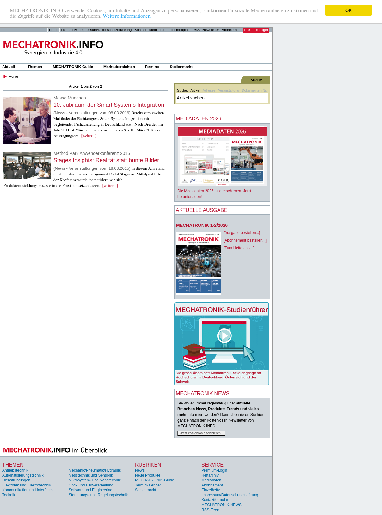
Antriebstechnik (15, 470)
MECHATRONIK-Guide (73, 67)
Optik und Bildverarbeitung (91, 485)
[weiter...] (89, 136)
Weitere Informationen (127, 16)
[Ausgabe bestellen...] (242, 233)
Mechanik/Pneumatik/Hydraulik (95, 470)
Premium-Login (256, 30)
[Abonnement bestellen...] (245, 240)
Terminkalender (148, 485)
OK (348, 10)
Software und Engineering (90, 490)
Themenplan (179, 30)
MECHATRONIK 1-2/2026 (202, 225)
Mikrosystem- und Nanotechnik (95, 480)
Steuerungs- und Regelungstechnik (98, 495)
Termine (152, 67)
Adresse (209, 90)
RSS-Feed (210, 510)
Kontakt (140, 30)
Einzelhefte (210, 490)
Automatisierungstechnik (23, 475)
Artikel (195, 90)
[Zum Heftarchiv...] (239, 248)
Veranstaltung (228, 90)
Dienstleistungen (16, 480)
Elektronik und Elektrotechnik (26, 485)
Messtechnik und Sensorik (91, 475)
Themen (35, 67)
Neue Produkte (147, 475)
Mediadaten (158, 30)
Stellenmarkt (181, 67)
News (140, 470)
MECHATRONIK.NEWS (221, 505)
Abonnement (231, 30)
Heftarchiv (69, 30)
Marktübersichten (119, 67)
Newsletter (210, 30)
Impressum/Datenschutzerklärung (106, 30)
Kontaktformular (214, 500)
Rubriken (148, 464)
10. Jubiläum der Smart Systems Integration (108, 105)
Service (212, 464)
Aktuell (8, 67)
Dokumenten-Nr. (254, 90)
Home (53, 30)
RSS (196, 30)
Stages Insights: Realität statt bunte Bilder (106, 160)
